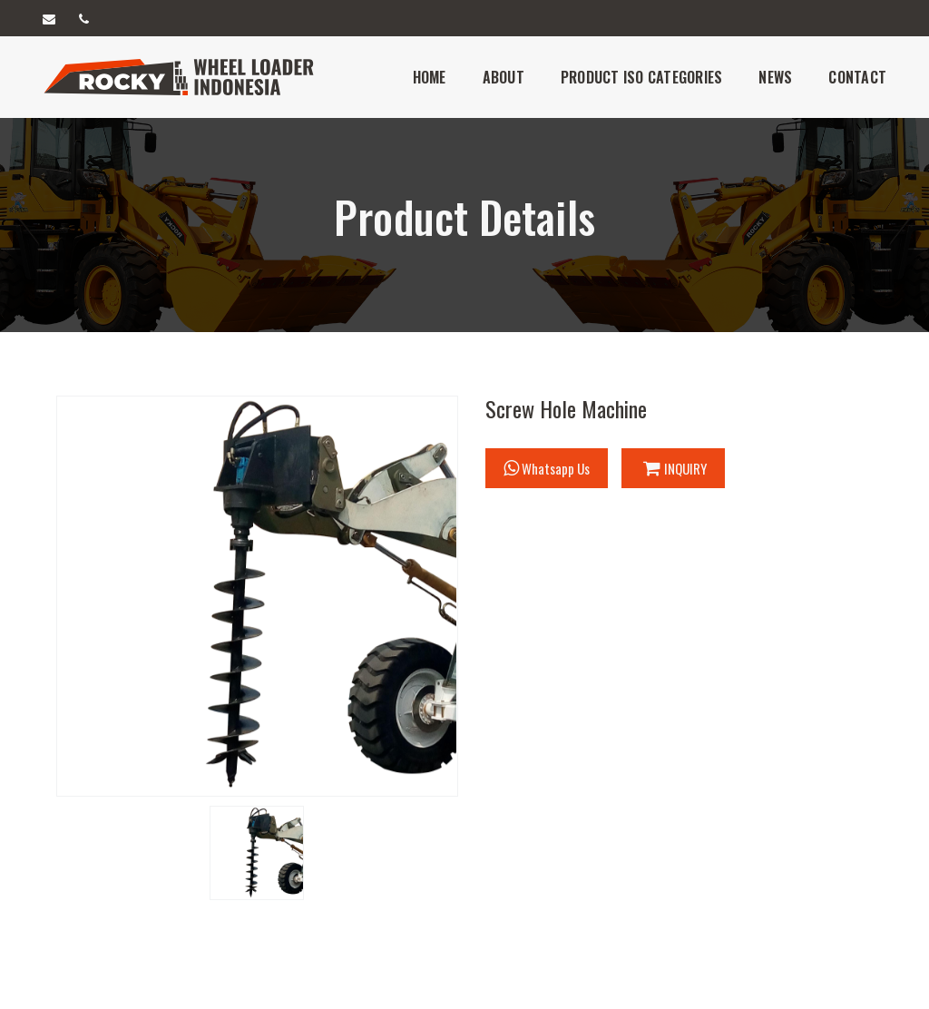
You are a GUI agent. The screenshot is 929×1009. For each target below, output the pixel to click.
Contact (857, 77)
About (503, 77)
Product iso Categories (642, 77)
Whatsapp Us (547, 468)
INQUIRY (675, 468)
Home (429, 77)
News (775, 77)
